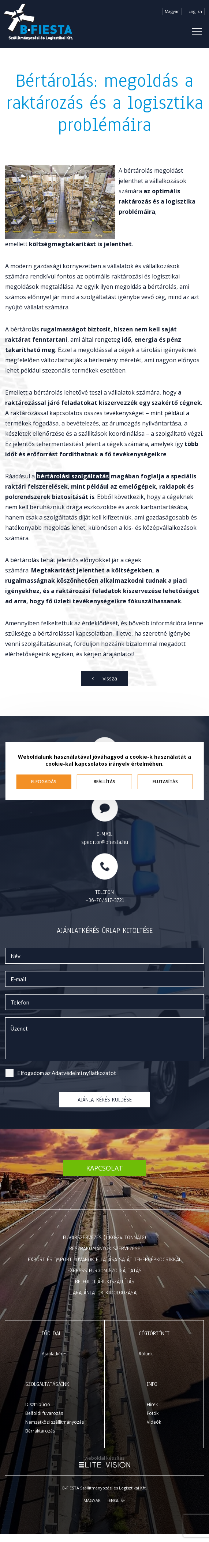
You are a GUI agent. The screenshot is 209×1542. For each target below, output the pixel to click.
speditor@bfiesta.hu (104, 842)
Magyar (172, 11)
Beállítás (104, 782)
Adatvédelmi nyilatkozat (81, 1073)
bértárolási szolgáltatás (73, 476)
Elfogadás (43, 782)
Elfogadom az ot (66, 1073)
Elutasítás (165, 782)
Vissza (109, 678)
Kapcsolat (104, 1168)
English (195, 11)
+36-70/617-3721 (104, 900)
